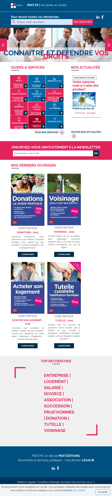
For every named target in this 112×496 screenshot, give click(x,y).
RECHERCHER (83, 22)
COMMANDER (27, 254)
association (57, 400)
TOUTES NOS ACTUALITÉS (86, 134)
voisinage (55, 430)
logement (55, 381)
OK (96, 153)
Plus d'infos (79, 490)
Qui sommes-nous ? (83, 482)
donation (56, 418)
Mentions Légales (26, 482)
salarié (52, 387)
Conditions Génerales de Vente (54, 482)
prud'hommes (59, 412)
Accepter (103, 492)
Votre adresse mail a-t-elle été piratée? (86, 85)
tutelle (53, 424)
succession (57, 406)
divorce (53, 393)
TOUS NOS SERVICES (49, 132)
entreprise (56, 375)
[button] (8, 45)
